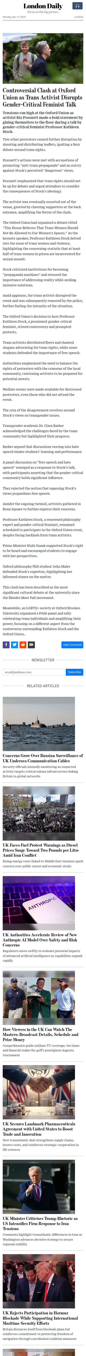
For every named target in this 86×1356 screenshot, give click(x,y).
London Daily (43, 5)
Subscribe (74, 672)
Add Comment (72, 645)
